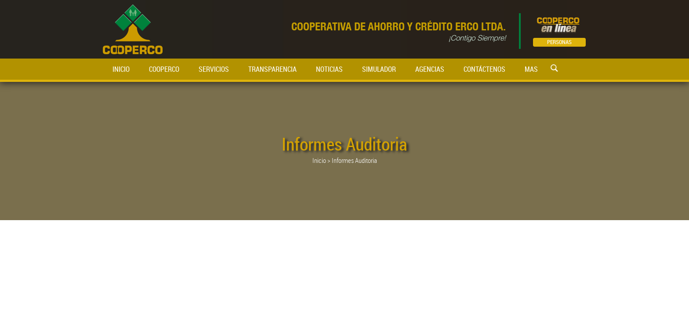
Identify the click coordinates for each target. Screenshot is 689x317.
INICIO (121, 69)
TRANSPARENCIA (272, 69)
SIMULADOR (379, 69)
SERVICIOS (214, 69)
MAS (531, 69)
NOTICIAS (329, 69)
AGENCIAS (429, 69)
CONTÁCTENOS (484, 69)
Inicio (319, 160)
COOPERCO (164, 69)
